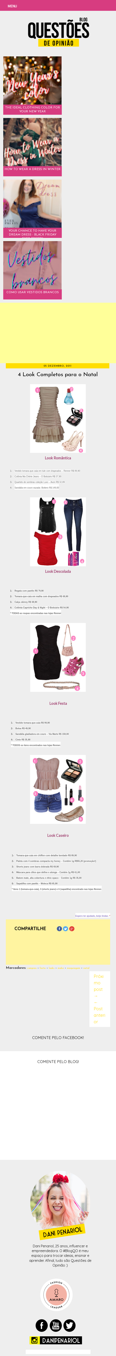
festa (43, 968)
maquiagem (73, 968)
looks (51, 968)
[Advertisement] (58, 333)
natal (86, 968)
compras (32, 968)
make (61, 968)
